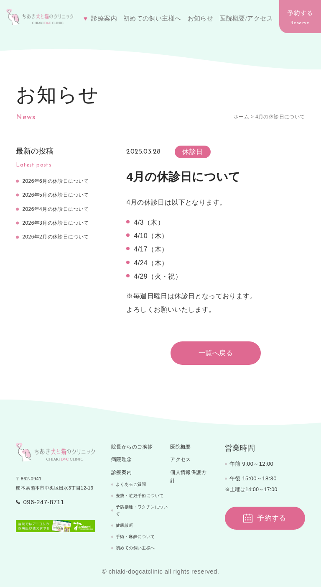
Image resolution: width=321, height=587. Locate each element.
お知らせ (201, 18)
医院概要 (180, 447)
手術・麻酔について (135, 536)
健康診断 (124, 525)
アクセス (180, 459)
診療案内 (121, 472)
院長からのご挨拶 (132, 447)
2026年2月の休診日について (55, 237)
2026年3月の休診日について (55, 223)
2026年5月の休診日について (55, 195)
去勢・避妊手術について (139, 495)
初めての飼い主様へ (152, 18)
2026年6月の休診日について (55, 181)
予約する (300, 17)
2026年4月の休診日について (55, 209)
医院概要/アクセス (246, 18)
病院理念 (121, 459)
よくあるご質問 (131, 484)
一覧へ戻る (216, 352)
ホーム (241, 117)
